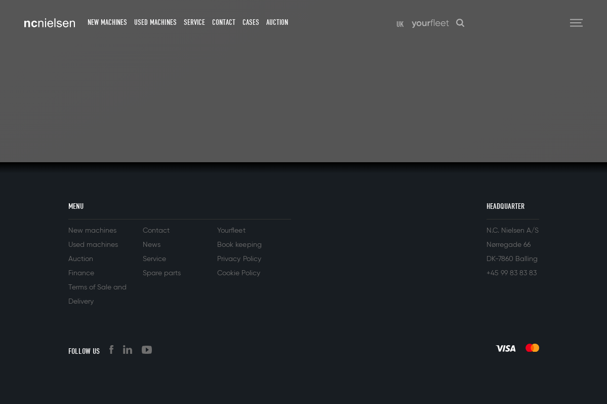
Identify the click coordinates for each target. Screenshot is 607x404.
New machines (107, 22)
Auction (277, 22)
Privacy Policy (239, 259)
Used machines (155, 22)
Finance (81, 273)
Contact (223, 22)
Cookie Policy (238, 273)
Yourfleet (231, 230)
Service (194, 22)
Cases (250, 22)
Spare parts (162, 273)
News (151, 244)
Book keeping (239, 244)
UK (400, 24)
